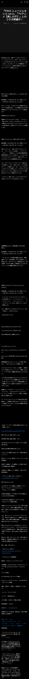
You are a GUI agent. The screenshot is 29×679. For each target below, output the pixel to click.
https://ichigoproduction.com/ (9, 478)
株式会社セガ (20, 625)
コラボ (24, 623)
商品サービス (6, 23)
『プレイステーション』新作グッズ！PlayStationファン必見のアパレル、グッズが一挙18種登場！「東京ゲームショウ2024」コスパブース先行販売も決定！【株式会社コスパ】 (10, 658)
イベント (12, 623)
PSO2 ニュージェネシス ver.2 (9, 621)
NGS (6, 619)
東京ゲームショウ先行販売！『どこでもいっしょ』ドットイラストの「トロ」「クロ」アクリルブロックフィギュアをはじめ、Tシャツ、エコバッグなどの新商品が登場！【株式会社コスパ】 (11, 672)
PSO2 (11, 619)
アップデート (5, 623)
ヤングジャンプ (5, 625)
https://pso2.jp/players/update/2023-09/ (13, 431)
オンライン (18, 623)
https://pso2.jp (13, 608)
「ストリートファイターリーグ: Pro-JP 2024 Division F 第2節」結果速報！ (10, 634)
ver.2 (19, 621)
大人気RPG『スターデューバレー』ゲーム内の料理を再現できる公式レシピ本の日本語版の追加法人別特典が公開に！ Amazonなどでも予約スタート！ (11, 645)
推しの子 (13, 625)
